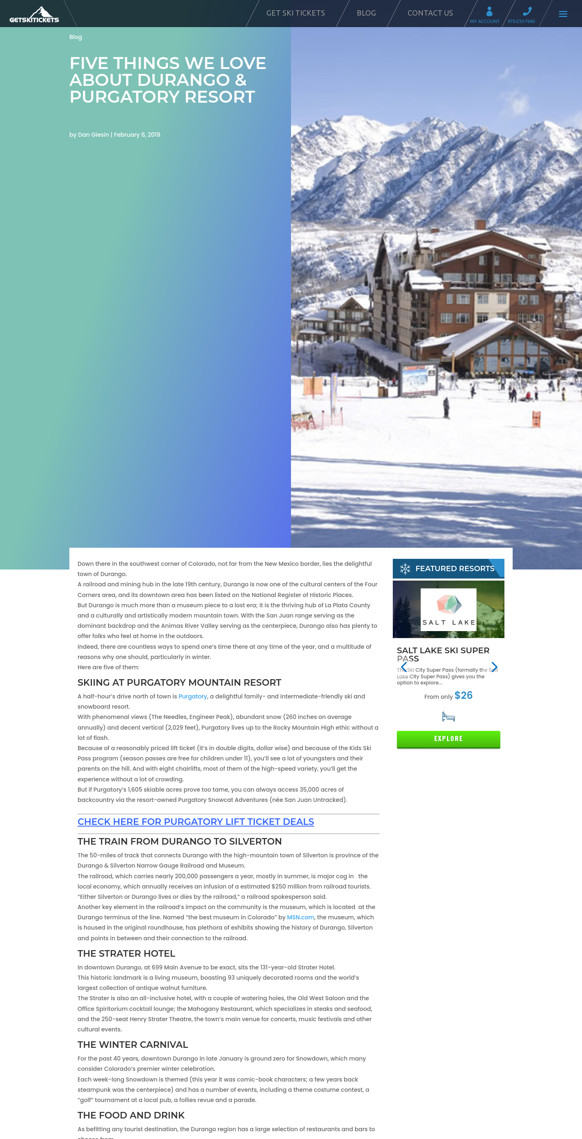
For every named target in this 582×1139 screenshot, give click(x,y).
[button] (404, 666)
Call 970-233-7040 (529, 13)
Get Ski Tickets (295, 13)
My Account (492, 13)
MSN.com (300, 917)
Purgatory (193, 696)
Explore (448, 739)
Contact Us (430, 13)
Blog (366, 13)
